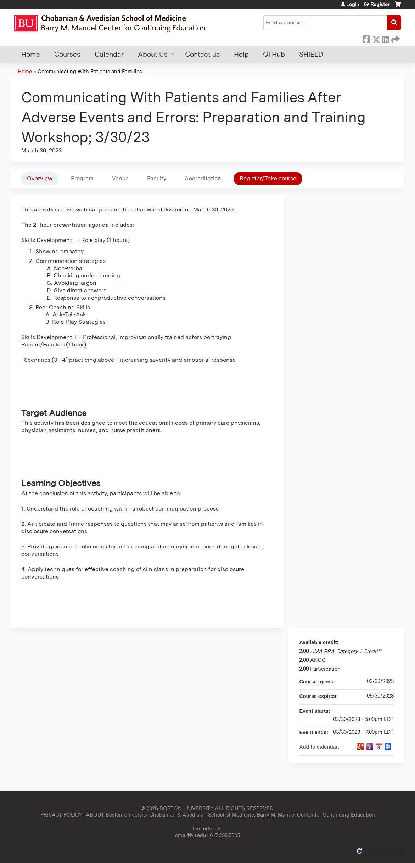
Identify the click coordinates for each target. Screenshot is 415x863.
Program (82, 178)
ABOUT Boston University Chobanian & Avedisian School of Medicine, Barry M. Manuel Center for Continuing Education (230, 815)
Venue (120, 178)
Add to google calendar (360, 746)
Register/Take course (268, 178)
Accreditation (203, 178)
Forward (394, 38)
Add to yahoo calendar (369, 746)
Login (352, 4)
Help (241, 54)
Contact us (202, 54)
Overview (39, 178)
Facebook (366, 38)
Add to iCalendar (378, 746)
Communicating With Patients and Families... (91, 71)
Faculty (156, 178)
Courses (67, 54)
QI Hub (274, 54)
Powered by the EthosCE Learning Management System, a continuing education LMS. (379, 851)
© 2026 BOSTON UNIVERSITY (177, 808)
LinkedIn (385, 38)
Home (30, 54)
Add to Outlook (388, 746)
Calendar (109, 54)
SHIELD (311, 54)
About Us (153, 54)
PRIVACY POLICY (61, 815)
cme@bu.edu (190, 835)
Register (379, 4)
